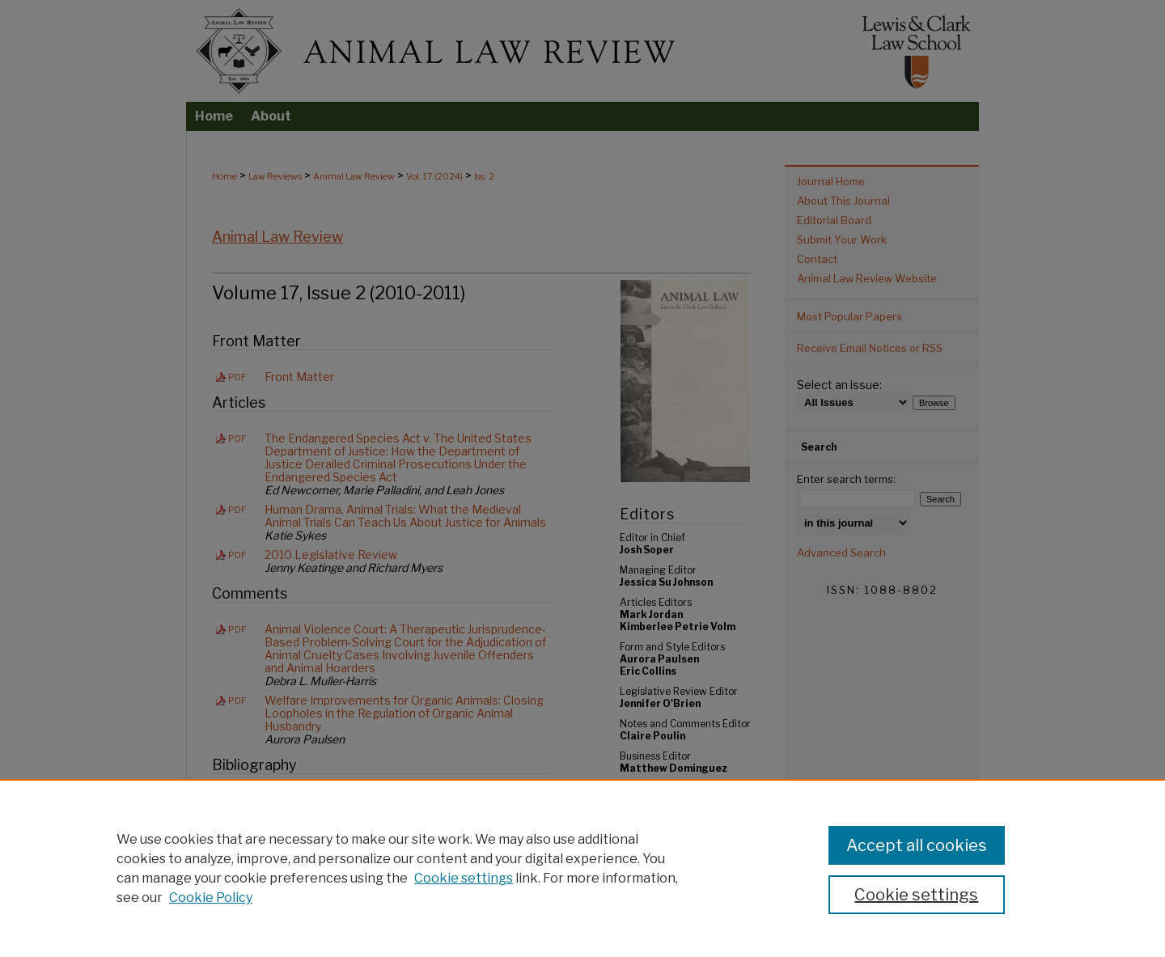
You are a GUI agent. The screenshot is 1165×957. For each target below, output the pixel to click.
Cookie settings (463, 878)
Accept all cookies (916, 845)
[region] (582, 868)
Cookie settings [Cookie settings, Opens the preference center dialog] (916, 894)
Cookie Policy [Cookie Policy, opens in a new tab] (210, 897)
